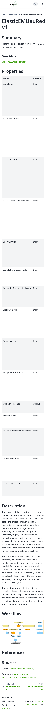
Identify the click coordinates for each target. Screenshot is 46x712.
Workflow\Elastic (9, 677)
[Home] (4, 14)
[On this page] (41, 4)
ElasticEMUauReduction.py (22, 668)
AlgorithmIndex (20, 674)
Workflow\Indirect (27, 677)
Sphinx (5, 708)
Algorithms (13, 14)
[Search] (35, 4)
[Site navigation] (4, 4)
